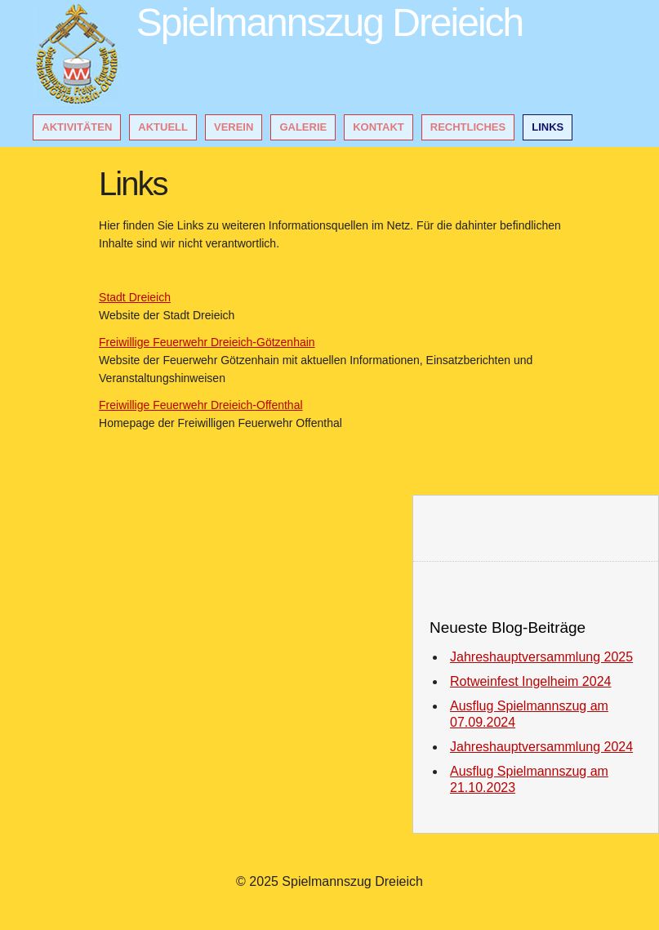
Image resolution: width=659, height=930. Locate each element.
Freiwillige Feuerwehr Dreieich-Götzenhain (207, 342)
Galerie (303, 127)
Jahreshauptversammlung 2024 (541, 747)
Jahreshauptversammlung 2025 (541, 657)
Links (547, 127)
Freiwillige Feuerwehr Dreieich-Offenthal (201, 405)
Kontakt (378, 127)
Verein (233, 127)
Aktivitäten (77, 127)
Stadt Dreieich (135, 297)
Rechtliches (467, 127)
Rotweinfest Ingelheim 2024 (530, 681)
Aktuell (163, 127)
